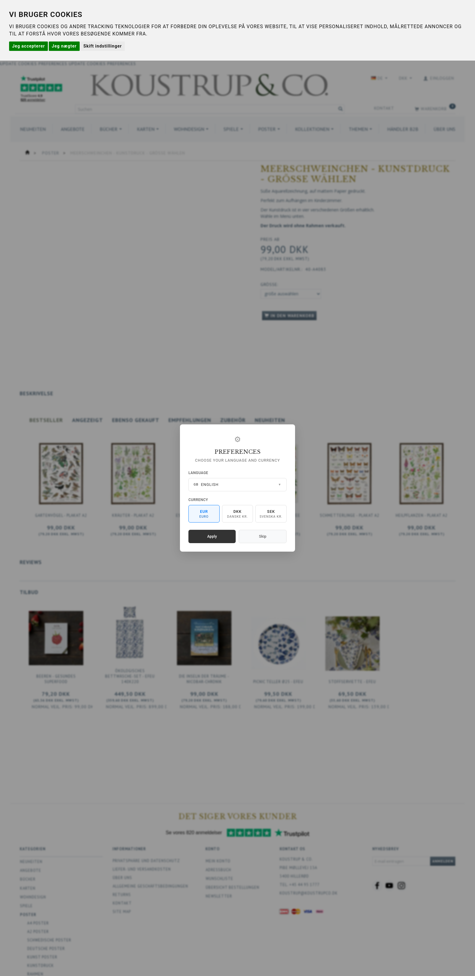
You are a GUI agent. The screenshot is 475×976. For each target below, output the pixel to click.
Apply (212, 536)
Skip (262, 536)
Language (198, 473)
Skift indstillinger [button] (102, 46)
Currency (198, 500)
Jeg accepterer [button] (28, 46)
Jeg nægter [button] (64, 46)
